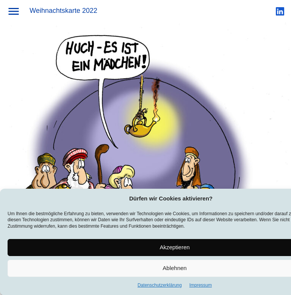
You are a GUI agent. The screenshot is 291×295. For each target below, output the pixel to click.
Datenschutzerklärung (160, 286)
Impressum (200, 286)
